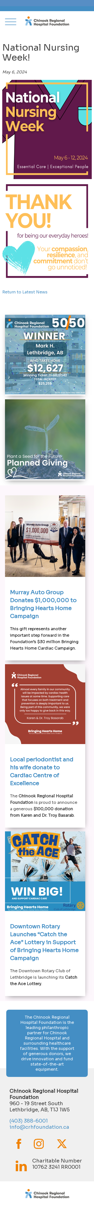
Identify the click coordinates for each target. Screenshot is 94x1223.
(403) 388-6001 (29, 1121)
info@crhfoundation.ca (39, 1127)
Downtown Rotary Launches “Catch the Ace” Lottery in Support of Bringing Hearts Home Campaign (44, 942)
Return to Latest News (25, 292)
